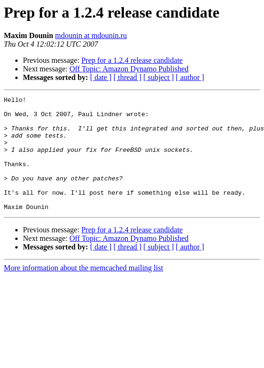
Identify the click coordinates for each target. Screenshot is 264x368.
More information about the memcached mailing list (83, 291)
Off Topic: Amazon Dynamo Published (129, 69)
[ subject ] (158, 77)
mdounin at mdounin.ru (91, 35)
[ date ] (101, 77)
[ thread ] (127, 77)
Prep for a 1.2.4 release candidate (132, 60)
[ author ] (190, 77)
